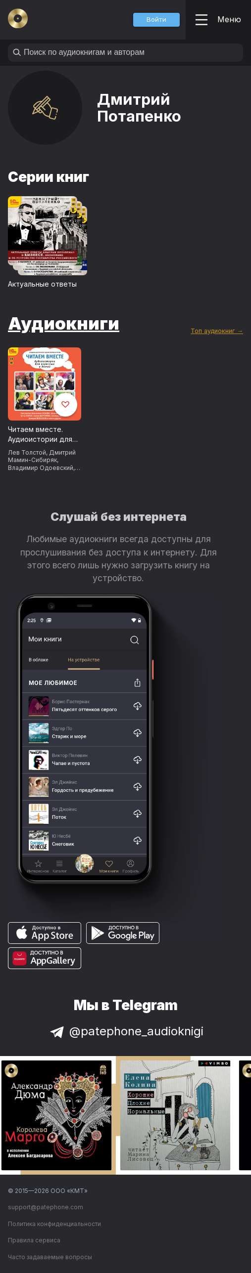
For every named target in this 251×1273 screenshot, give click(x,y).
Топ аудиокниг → (217, 331)
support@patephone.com (45, 1207)
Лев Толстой (27, 452)
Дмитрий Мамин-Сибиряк (42, 456)
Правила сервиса (34, 1240)
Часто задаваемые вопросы (50, 1257)
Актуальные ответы (42, 284)
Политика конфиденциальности (54, 1224)
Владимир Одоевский (40, 467)
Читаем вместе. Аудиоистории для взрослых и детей (40, 435)
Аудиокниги (63, 323)
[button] (156, 20)
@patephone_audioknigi (125, 1031)
